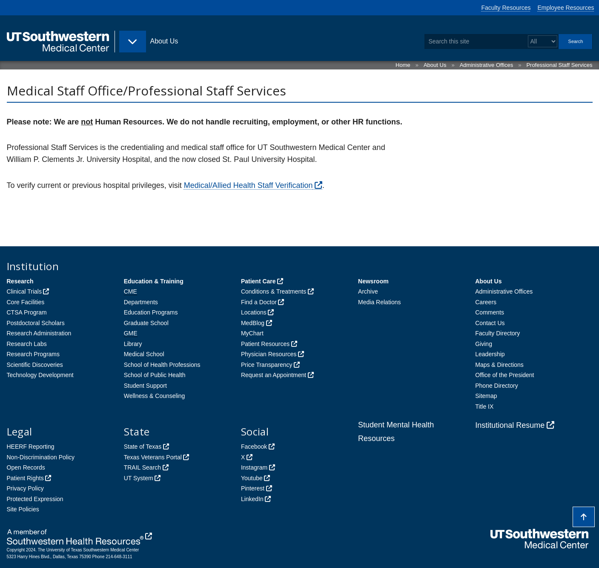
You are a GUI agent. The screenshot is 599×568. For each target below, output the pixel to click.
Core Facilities (26, 302)
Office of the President (504, 375)
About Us (435, 65)
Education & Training (153, 281)
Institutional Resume (510, 425)
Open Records (26, 467)
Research (20, 281)
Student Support (145, 385)
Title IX (484, 406)
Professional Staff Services (559, 65)
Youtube (252, 478)
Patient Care (258, 281)
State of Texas (142, 446)
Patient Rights (25, 478)
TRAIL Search (142, 467)
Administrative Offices (486, 65)
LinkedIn (252, 499)
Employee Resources (565, 7)
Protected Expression (35, 499)
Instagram (254, 467)
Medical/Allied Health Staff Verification (248, 185)
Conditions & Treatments (273, 291)
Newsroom (373, 281)
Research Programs (33, 354)
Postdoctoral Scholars (36, 323)
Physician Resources (269, 354)
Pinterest (252, 488)
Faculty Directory (497, 333)
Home (403, 65)
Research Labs (27, 343)
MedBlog (252, 323)
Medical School (144, 354)
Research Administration (39, 333)
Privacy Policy (25, 488)
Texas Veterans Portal (153, 457)
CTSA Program (27, 312)
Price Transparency (266, 364)
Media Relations (379, 302)
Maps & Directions (499, 364)
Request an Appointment (273, 375)
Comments (489, 312)
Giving (483, 343)
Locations (254, 312)
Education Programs (151, 312)
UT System (138, 478)
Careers (485, 302)
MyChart (252, 333)
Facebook (254, 446)
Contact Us (489, 323)
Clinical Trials (24, 291)
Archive (368, 291)
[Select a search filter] (542, 41)
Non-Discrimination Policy (41, 457)
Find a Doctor (259, 302)
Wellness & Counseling (154, 395)
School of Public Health (155, 375)
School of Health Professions (162, 364)
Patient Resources (265, 343)
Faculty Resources (506, 7)
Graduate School (146, 323)
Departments (141, 302)
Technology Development (40, 375)
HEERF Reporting (30, 446)
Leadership (489, 354)
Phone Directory (496, 385)
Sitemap (486, 395)
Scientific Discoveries (35, 364)
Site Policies (23, 509)
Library (133, 343)
